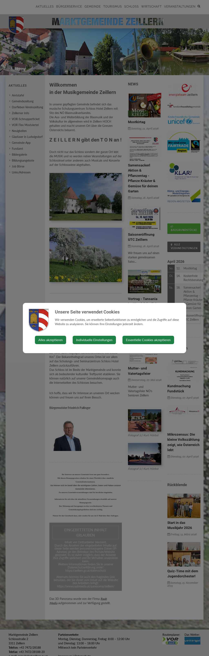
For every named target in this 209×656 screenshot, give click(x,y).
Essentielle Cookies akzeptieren (148, 340)
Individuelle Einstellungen (94, 340)
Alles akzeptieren (50, 340)
